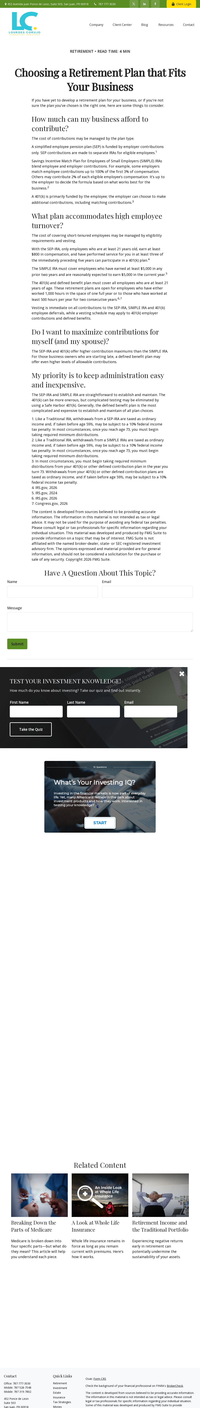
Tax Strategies (62, 1402)
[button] (96, 24)
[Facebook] (155, 4)
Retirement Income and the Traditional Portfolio (160, 1226)
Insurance (59, 1397)
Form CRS (99, 1379)
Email (106, 581)
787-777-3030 (21, 1383)
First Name (19, 702)
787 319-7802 (22, 1391)
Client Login (181, 4)
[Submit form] (17, 644)
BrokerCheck (175, 1386)
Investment (60, 1388)
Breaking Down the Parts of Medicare (33, 1226)
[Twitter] (133, 4)
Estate (57, 1392)
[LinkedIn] (144, 4)
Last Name (76, 702)
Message (14, 608)
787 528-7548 (22, 1387)
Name (12, 581)
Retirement (60, 1383)
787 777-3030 (104, 4)
